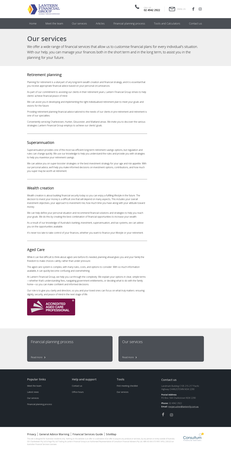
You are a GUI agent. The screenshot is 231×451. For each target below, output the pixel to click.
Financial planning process (39, 404)
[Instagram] (200, 9)
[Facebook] (193, 9)
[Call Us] (149, 8)
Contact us (77, 385)
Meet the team (34, 385)
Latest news (33, 392)
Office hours (78, 392)
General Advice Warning (54, 434)
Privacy (31, 434)
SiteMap (111, 434)
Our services (33, 398)
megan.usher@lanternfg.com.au (183, 406)
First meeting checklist (127, 385)
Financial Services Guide (87, 434)
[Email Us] (177, 9)
